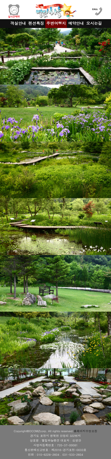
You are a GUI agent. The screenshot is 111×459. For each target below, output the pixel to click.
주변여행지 (56, 23)
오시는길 (94, 23)
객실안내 (18, 23)
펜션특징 (36, 23)
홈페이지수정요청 (85, 431)
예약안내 (76, 23)
